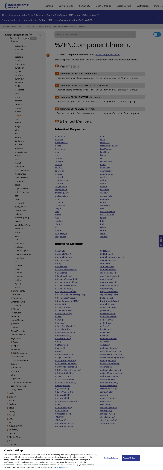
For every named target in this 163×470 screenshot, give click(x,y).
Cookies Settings (111, 460)
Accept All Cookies (130, 460)
